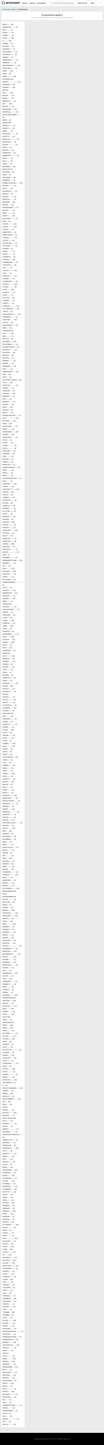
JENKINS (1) (8, 612)
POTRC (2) (9, 1071)
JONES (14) (8, 626)
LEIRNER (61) (9, 743)
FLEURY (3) (8, 443)
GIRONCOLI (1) (9, 500)
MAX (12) (7, 831)
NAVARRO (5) (8, 929)
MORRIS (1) (8, 883)
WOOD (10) (8, 1383)
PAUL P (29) (6, 1017)
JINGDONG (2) (9, 615)
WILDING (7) (9, 1378)
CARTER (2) (8, 240)
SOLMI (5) (8, 1235)
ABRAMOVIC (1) (10, 27)
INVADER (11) (7, 604)
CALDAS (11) (9, 224)
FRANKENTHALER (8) (11, 467)
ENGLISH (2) (8, 410)
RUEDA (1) (8, 1156)
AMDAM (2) (8, 57)
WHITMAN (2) (9, 1375)
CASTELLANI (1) (10, 243)
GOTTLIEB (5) (9, 511)
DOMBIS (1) (8, 388)
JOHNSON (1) (9, 623)
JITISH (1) (7, 617)
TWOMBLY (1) (8, 1315)
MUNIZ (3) (7, 905)
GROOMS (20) (8, 522)
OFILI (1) (7, 970)
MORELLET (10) (10, 875)
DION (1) (7, 377)
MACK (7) (7, 787)
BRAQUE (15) (9, 196)
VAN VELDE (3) (9, 1334)
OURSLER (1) (8, 989)
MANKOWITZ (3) (10, 798)
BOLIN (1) (7, 175)
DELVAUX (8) (8, 355)
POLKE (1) (8, 1061)
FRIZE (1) (8, 475)
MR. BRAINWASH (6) (9, 896)
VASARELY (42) (9, 1342)
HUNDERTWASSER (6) (13, 583)
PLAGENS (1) (8, 1052)
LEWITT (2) (7, 754)
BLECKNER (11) (9, 166)
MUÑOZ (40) (8, 910)
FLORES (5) (9, 445)
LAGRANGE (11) (9, 708)
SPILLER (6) (8, 1244)
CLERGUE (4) (9, 292)
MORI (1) (7, 877)
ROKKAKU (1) (9, 1142)
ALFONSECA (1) (10, 54)
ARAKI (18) (9, 76)
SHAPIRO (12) (8, 1203)
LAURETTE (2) (10, 724)
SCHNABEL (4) (9, 1183)
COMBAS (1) (9, 300)
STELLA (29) (8, 1246)
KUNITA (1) (9, 702)
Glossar (65, 1439)
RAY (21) (7, 1102)
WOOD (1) (7, 1386)
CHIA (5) (7, 268)
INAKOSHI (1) (9, 596)
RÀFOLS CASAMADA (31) (13, 1088)
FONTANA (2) (9, 453)
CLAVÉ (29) (8, 289)
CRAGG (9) (8, 311)
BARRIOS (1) (8, 128)
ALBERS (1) (8, 43)
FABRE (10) (7, 423)
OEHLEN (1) (8, 968)
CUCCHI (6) (8, 322)
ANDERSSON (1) (10, 60)
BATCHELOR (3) (9, 142)
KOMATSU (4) (9, 678)
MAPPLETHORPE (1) (11, 801)
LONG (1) (8, 771)
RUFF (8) (8, 1159)
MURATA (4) (8, 918)
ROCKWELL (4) (10, 1132)
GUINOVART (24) (10, 530)
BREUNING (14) (9, 202)
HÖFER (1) (8, 577)
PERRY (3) (8, 1030)
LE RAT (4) (7, 732)
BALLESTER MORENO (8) (12, 116)
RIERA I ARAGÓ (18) (9, 1118)
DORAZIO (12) (9, 393)
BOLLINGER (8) (9, 177)
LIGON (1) (8, 760)
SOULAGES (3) (9, 1241)
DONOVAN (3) (9, 391)
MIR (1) (8, 855)
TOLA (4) (7, 1293)
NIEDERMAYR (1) (10, 948)
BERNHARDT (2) (11, 155)
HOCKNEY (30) (9, 571)
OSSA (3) (8, 987)
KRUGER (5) (9, 697)
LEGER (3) (8, 738)
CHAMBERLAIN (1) (10, 262)
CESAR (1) (9, 254)
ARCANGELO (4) (8, 79)
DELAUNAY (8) (9, 352)
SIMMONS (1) (8, 1216)
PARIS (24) (8, 1009)
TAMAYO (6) (8, 1271)
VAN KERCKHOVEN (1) (13, 1331)
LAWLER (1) (8, 727)
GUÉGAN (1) (9, 527)
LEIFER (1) (7, 741)
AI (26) (7, 41)
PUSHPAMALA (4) (9, 1082)
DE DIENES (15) (9, 341)
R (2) (5, 1085)
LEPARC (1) (8, 749)
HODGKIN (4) (9, 574)
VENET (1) (8, 1350)
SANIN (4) (7, 1167)
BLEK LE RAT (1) (8, 169)
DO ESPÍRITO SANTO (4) (12, 380)
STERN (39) (8, 1249)
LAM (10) (8, 716)
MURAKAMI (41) (10, 916)
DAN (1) (8, 336)
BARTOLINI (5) (10, 134)
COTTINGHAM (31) (11, 309)
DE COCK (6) (8, 339)
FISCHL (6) (7, 440)
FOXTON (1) (8, 459)
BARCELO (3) (9, 125)
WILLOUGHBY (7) (9, 1380)
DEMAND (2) (9, 361)
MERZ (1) (7, 842)
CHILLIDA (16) (10, 270)
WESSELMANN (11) (10, 1367)
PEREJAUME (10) (8, 1022)
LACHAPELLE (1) (10, 705)
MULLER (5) (9, 899)
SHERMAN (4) (9, 1208)
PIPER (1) (7, 1047)
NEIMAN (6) (8, 937)
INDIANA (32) (9, 598)
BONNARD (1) (9, 180)
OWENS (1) (8, 992)
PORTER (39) (9, 1069)
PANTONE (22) (9, 1000)
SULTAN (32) (9, 1263)
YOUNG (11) (9, 1408)
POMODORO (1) (10, 1063)
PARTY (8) (8, 1014)
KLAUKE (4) (8, 667)
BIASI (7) (8, 161)
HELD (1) (6, 555)
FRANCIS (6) (8, 462)
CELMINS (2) (8, 248)
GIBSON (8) (8, 492)
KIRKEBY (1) (8, 664)
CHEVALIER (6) (9, 265)
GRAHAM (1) (8, 519)
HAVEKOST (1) (10, 549)
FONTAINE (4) (9, 451)
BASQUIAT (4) (11, 139)
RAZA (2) (7, 1104)
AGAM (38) (8, 38)
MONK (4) (8, 866)
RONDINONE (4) (9, 1145)
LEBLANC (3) (9, 735)
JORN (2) (7, 628)
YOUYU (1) (7, 1413)
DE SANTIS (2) (10, 350)
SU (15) (7, 1255)
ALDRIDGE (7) (9, 49)
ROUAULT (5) (9, 1153)
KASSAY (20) (8, 642)
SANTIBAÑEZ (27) (10, 1170)
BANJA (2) (7, 120)
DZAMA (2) (8, 404)
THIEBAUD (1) (9, 1276)
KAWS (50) (6, 653)
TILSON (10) (8, 1279)
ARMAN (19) (11, 82)
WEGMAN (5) (9, 1364)
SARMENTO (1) (9, 1173)
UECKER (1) (9, 1323)
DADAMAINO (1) (8, 330)
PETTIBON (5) (10, 1033)
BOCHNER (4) (8, 172)
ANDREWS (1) (9, 63)
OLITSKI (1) (8, 976)
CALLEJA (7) (8, 229)
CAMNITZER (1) (9, 232)
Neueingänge (41, 3)
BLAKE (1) (7, 164)
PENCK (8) (7, 1019)
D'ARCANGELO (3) (10, 325)
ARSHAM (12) (9, 87)
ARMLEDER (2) (9, 84)
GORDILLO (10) (9, 505)
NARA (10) (9, 924)
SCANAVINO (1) (10, 1178)
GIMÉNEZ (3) (9, 497)
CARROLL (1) (10, 237)
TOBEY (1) (7, 1290)
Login (92, 3)
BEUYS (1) (8, 158)
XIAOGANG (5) (9, 1397)
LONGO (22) (8, 773)
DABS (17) (7, 328)
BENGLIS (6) (8, 150)
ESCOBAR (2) (9, 421)
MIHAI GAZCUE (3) (10, 847)
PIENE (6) (7, 1041)
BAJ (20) (7, 104)
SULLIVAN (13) (9, 1260)
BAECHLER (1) (9, 101)
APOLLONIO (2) (10, 68)
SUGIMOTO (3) (10, 1257)
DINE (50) (7, 374)
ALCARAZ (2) (8, 46)
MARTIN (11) (9, 820)
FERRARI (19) (8, 434)
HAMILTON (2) (9, 541)
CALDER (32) (10, 226)
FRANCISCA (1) (9, 464)
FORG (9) (8, 456)
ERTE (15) (11, 418)
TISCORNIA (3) (9, 1287)
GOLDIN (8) (8, 503)
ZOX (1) (7, 1421)
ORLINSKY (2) (9, 984)
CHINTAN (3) (10, 276)
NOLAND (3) (9, 959)
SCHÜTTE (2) (9, 1192)
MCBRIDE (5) (8, 834)
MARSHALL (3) (11, 812)
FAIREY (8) (8, 429)
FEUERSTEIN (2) (10, 437)
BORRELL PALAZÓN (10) (12, 183)
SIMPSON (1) (8, 1219)
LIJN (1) (7, 762)
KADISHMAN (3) (11, 634)
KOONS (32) (8, 686)
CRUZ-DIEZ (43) (10, 319)
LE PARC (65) (8, 730)
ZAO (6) (7, 1416)
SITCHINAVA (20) (10, 1225)
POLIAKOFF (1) (9, 1058)
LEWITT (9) (7, 751)
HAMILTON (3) (9, 538)
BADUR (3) (8, 98)
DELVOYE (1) (8, 358)
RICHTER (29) (9, 1112)
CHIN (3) (7, 273)
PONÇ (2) (7, 1066)
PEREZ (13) (8, 1028)
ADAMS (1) (8, 35)
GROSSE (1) (9, 525)
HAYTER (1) (11, 552)
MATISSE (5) (8, 825)
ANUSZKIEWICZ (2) (11, 65)
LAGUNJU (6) (8, 710)
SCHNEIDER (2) (10, 1186)
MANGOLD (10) (10, 795)
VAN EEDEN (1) (9, 1328)
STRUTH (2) (9, 1252)
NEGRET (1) (8, 935)
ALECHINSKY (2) (10, 52)
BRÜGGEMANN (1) (10, 207)
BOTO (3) (8, 188)
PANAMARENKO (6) (9, 998)
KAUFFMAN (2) (9, 650)
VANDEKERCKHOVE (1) (12, 1337)
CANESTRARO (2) (10, 235)
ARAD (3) (7, 73)
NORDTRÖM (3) (10, 965)
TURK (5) (7, 1309)
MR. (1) (5, 894)
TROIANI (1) (9, 1304)
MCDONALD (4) (9, 836)
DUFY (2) (7, 399)
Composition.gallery (9, 9)
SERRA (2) (8, 1200)
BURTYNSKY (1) (10, 218)
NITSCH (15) (9, 957)
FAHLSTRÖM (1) (10, 426)
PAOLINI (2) (8, 1003)
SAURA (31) (9, 1175)
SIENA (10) (8, 1214)
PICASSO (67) (9, 1039)
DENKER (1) (8, 363)
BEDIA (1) (7, 147)
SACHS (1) (7, 1164)
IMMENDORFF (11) (10, 593)
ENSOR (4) (8, 412)
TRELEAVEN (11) (9, 1301)
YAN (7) (7, 1402)
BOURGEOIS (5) (10, 191)
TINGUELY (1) (8, 1285)
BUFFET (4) (9, 216)
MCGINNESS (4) (9, 839)
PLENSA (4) (8, 1055)
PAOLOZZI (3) (10, 1006)
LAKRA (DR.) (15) (8, 713)
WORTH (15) (8, 1391)
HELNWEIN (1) (10, 557)
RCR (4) (5, 1107)
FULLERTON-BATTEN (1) (12, 478)
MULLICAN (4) (9, 902)
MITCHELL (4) (8, 861)
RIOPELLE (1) (10, 1123)
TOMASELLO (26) (9, 1298)
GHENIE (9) (8, 486)
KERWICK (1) (9, 658)
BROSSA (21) (8, 205)
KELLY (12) (9, 656)
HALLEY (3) (8, 536)
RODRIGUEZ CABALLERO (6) (13, 1136)
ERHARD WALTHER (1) (12, 415)
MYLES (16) (8, 921)
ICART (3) (7, 587)
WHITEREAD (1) (10, 1372)
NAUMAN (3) (8, 927)
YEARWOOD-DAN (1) (12, 1405)
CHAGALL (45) (9, 259)
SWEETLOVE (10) (10, 1266)
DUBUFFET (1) (9, 396)
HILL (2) (6, 566)
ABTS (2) (8, 30)
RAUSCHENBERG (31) (12, 1099)
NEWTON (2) (9, 943)
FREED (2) (8, 470)
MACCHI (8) (8, 782)
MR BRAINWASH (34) (9, 891)
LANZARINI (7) (10, 719)
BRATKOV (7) (9, 199)
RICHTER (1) (8, 1115)
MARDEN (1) (8, 806)
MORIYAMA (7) (9, 880)
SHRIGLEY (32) (9, 1211)
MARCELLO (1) (10, 803)
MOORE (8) (8, 869)
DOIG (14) (7, 382)
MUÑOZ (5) (8, 907)
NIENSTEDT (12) (10, 951)
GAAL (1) (7, 481)
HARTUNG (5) (9, 546)
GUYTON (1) (8, 533)
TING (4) (8, 1282)
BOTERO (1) (9, 185)
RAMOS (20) (8, 1093)
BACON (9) (8, 95)
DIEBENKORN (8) (10, 371)
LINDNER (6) (9, 765)
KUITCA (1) (9, 700)
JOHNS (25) (8, 620)
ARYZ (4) (5, 90)
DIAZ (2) (8, 369)
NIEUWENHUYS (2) (11, 954)
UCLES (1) (7, 1317)
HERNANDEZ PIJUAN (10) (12, 560)
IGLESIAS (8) (9, 590)
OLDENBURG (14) (10, 973)
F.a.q (69, 1439)
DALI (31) (8, 333)
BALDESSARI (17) (10, 109)
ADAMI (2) (8, 32)
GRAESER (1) (9, 516)
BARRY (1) (8, 131)
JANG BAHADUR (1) (11, 609)
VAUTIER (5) (9, 1348)
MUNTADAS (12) (10, 913)
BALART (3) (8, 106)
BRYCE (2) (9, 213)
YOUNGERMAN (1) (10, 1410)
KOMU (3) (7, 680)
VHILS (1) (6, 1353)
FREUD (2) (8, 473)
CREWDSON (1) (10, 317)
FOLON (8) (9, 448)
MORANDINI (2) (10, 872)
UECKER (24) (9, 1320)
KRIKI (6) (5, 694)
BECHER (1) (10, 144)
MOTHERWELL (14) (11, 888)
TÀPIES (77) (8, 1274)
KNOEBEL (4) (8, 675)
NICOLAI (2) (12, 946)
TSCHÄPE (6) (9, 1307)
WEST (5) (7, 1369)
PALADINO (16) (10, 995)
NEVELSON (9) (9, 940)
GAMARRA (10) (10, 484)
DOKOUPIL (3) (10, 385)
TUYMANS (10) (9, 1312)
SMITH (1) (7, 1230)
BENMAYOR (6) (9, 153)
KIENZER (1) (9, 661)
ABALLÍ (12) (8, 24)
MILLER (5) (8, 850)
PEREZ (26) (8, 1025)
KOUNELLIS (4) (9, 691)
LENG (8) (9, 746)
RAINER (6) (8, 1091)
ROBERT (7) (10, 1129)
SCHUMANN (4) (10, 1189)
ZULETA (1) (9, 1424)
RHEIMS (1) (8, 1110)
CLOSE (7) (8, 295)
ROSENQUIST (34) (10, 1148)
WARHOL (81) (9, 1361)
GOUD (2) (8, 514)
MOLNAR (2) (8, 864)
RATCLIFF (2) (8, 1096)
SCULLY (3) (7, 1194)
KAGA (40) (8, 637)
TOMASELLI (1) (9, 1296)
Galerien (32, 3)
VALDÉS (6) (8, 1326)
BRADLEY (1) (8, 194)
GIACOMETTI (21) (11, 489)
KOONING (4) (10, 683)
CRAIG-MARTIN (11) (12, 314)
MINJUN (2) (7, 853)
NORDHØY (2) (9, 962)
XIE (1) (7, 1400)
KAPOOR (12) (9, 639)
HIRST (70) (8, 568)
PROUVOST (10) (10, 1080)
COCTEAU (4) (8, 298)
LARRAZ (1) (8, 721)
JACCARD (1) (9, 607)
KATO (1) (7, 645)
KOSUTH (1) (9, 689)
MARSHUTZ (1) (9, 814)
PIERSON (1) (8, 1044)
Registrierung (82, 3)
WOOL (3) (9, 1389)
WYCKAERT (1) (10, 1394)
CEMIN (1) (9, 251)
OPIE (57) (7, 978)
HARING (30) (8, 544)
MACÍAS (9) (8, 784)
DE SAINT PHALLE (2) (11, 347)
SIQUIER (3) (8, 1222)
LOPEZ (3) (8, 776)
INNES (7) (8, 601)
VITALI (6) (9, 1356)
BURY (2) (6, 221)
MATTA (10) (9, 828)
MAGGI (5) (8, 793)
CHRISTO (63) (10, 284)
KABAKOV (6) (8, 631)
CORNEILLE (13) (11, 306)
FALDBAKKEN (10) (10, 432)
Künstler (25, 3)
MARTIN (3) (9, 817)
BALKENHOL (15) (10, 112)
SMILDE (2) (9, 1227)
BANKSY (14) (7, 123)
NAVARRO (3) (9, 932)
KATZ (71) (7, 648)
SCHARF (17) (9, 1181)
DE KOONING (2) (10, 344)
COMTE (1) (8, 303)
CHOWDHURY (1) (10, 281)
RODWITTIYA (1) (10, 1140)
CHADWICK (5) (9, 257)
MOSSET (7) (8, 885)
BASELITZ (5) (9, 136)
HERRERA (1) (9, 563)
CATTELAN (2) (10, 246)
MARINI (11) (9, 809)
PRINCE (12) (9, 1077)
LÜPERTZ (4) (9, 779)
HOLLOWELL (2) (9, 579)
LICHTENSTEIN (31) (10, 757)
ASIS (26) (8, 93)
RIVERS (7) (8, 1126)
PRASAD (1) (10, 1074)
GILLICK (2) (8, 495)
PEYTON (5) (9, 1036)
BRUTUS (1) (9, 210)
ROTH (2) (7, 1151)
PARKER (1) (9, 1011)
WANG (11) (9, 1359)
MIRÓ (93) (7, 858)
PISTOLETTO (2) (12, 1050)
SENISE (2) (8, 1197)
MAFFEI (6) (8, 790)
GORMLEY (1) (9, 508)
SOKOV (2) (8, 1233)
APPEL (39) (8, 71)
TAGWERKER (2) (10, 1268)
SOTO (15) (10, 1238)
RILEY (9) (8, 1121)
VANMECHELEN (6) (10, 1339)
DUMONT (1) (9, 402)
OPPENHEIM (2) (10, 981)
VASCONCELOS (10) (11, 1345)
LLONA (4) (8, 768)
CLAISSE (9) (9, 287)
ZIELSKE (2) (11, 1419)
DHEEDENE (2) (9, 366)
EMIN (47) (8, 407)
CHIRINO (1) (9, 278)
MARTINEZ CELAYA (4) (12, 823)
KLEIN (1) (8, 669)
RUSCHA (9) (9, 1162)
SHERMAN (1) (9, 1205)
